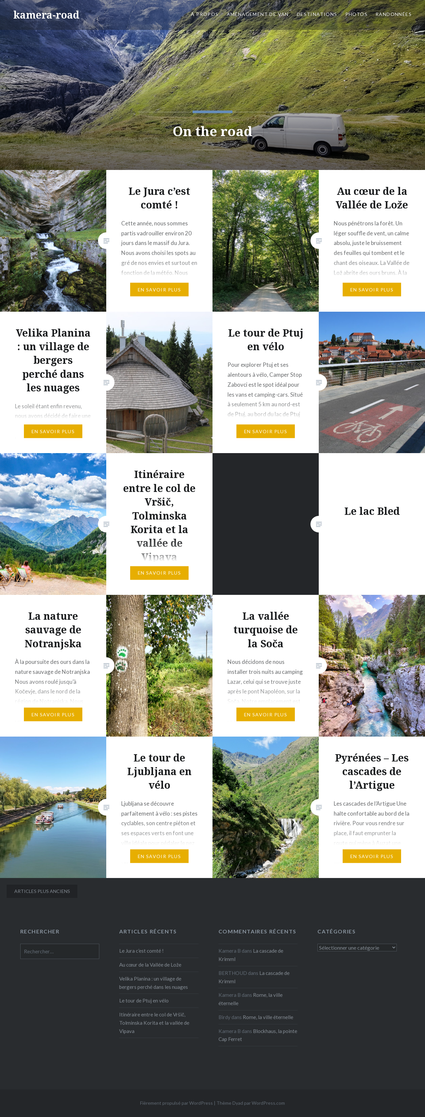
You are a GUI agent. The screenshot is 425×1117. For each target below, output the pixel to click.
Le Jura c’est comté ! (141, 951)
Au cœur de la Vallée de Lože (150, 965)
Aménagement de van (258, 14)
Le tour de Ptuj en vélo (144, 1000)
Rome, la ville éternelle (268, 1017)
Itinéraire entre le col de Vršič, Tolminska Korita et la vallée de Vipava (154, 1022)
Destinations (317, 14)
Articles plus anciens (42, 891)
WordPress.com (268, 1103)
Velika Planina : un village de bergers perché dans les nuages (153, 983)
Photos (356, 14)
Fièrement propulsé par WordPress (176, 1103)
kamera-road (46, 15)
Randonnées (394, 14)
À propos (204, 14)
